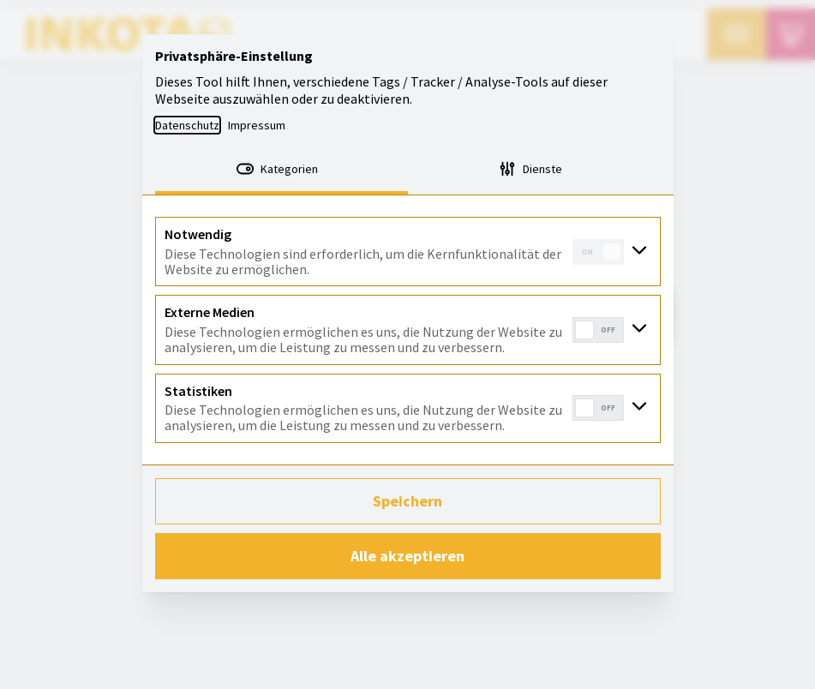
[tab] (281, 171)
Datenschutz (187, 125)
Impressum (256, 125)
